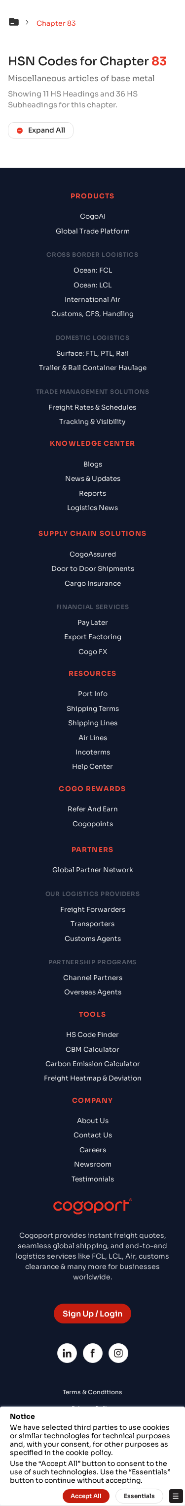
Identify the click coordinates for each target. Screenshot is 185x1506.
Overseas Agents (92, 992)
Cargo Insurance (93, 583)
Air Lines (92, 738)
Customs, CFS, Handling (92, 314)
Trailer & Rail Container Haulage (93, 368)
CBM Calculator (92, 1049)
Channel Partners (92, 978)
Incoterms (92, 752)
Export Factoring (92, 637)
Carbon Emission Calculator (92, 1064)
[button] (21, 23)
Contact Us (93, 1135)
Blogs (92, 464)
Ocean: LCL (92, 285)
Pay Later (92, 622)
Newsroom (92, 1164)
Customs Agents (93, 939)
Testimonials (93, 1179)
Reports (92, 493)
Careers (92, 1150)
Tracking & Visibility (92, 422)
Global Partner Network (92, 870)
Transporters (92, 924)
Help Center (92, 766)
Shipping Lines (92, 723)
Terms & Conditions (92, 1392)
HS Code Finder (92, 1035)
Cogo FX (92, 652)
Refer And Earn (93, 809)
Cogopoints (93, 824)
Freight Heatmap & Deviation (93, 1078)
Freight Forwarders (92, 909)
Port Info (93, 694)
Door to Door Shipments (92, 569)
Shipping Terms (93, 709)
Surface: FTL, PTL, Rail (92, 353)
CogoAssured (93, 554)
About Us (93, 1121)
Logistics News (92, 508)
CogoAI (93, 216)
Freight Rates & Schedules (92, 407)
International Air (92, 299)
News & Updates (92, 478)
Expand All (40, 130)
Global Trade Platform (93, 231)
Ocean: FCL (93, 270)
